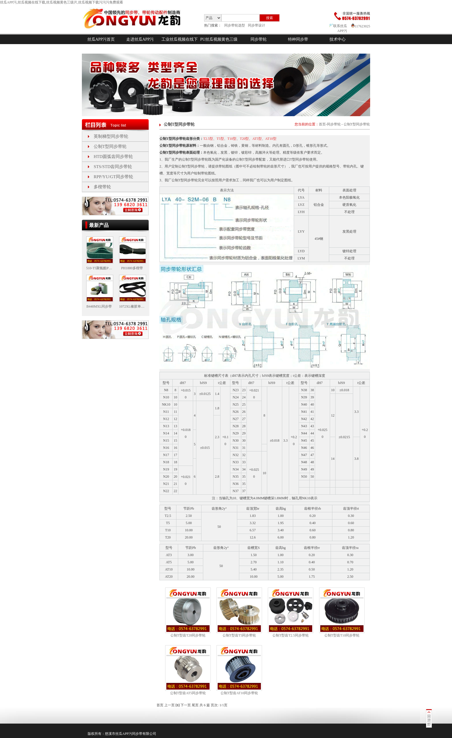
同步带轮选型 (234, 25)
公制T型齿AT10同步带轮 (239, 693)
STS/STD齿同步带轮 (113, 166)
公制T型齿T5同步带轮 (239, 635)
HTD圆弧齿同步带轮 (113, 156)
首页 (322, 124)
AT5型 (257, 139)
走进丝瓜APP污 (140, 39)
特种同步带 (298, 39)
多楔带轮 (102, 186)
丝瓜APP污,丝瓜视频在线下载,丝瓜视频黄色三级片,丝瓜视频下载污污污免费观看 (61, 2)
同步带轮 (259, 39)
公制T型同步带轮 (110, 146)
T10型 (231, 139)
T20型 (244, 139)
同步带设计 (256, 25)
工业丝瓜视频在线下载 (179, 44)
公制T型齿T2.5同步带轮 (290, 635)
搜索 (269, 18)
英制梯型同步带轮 (111, 136)
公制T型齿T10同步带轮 (342, 635)
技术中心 (337, 39)
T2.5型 (208, 139)
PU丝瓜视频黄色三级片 (219, 44)
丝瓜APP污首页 (101, 39)
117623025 (360, 26)
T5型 (220, 139)
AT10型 (270, 139)
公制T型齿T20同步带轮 (188, 635)
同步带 (137, 734)
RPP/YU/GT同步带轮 (113, 176)
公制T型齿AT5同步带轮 (188, 693)
